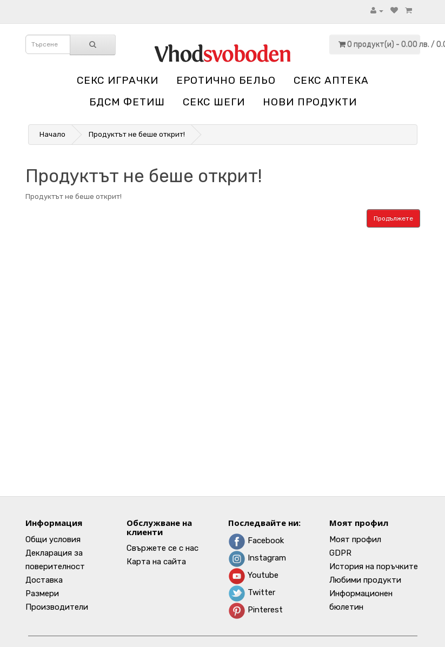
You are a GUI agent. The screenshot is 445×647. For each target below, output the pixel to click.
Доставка (44, 580)
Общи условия (53, 539)
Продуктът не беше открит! (137, 134)
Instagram (257, 558)
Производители (56, 607)
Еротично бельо (226, 80)
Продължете (393, 218)
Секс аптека (331, 80)
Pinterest (255, 610)
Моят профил (355, 539)
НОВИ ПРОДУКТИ (310, 102)
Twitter (251, 592)
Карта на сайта (156, 561)
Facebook (256, 540)
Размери (42, 593)
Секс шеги (214, 102)
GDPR (340, 553)
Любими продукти (365, 580)
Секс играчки (117, 80)
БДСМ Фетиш (127, 102)
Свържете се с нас (162, 548)
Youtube (253, 575)
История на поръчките (373, 566)
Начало (52, 134)
